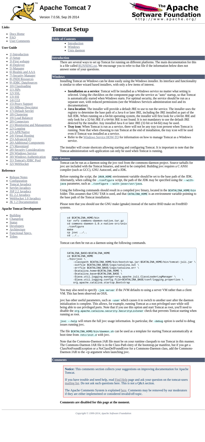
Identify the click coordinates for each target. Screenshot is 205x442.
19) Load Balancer (21, 118)
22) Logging (17, 128)
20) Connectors (19, 121)
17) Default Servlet (22, 111)
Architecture (17, 229)
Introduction (75, 43)
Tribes (13, 236)
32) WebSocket (19, 164)
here (124, 402)
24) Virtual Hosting (22, 135)
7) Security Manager (23, 75)
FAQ (13, 37)
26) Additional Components (27, 142)
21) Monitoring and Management (30, 125)
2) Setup (15, 57)
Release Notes (18, 177)
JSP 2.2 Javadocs (20, 191)
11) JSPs (15, 89)
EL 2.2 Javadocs (20, 195)
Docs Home (17, 34)
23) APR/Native (20, 132)
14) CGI (15, 100)
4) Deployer (17, 65)
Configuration (18, 180)
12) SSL (15, 93)
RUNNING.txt (87, 65)
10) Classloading (20, 86)
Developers (17, 226)
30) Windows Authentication (28, 156)
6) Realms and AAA (22, 72)
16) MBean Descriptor (24, 107)
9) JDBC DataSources (23, 82)
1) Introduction (19, 54)
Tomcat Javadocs (20, 184)
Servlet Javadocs (20, 187)
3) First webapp (19, 61)
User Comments (20, 41)
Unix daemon (76, 50)
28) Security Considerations (27, 149)
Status (13, 222)
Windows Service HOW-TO (101, 137)
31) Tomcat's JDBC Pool (25, 160)
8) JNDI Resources (22, 79)
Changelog (16, 219)
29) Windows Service (23, 153)
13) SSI (14, 96)
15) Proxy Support (21, 103)
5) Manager (17, 68)
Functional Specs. (21, 233)
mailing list (72, 395)
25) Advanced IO (20, 139)
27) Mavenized (19, 146)
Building (15, 215)
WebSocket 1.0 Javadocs (25, 198)
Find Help (121, 391)
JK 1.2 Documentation (24, 202)
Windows (74, 47)
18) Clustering (19, 114)
